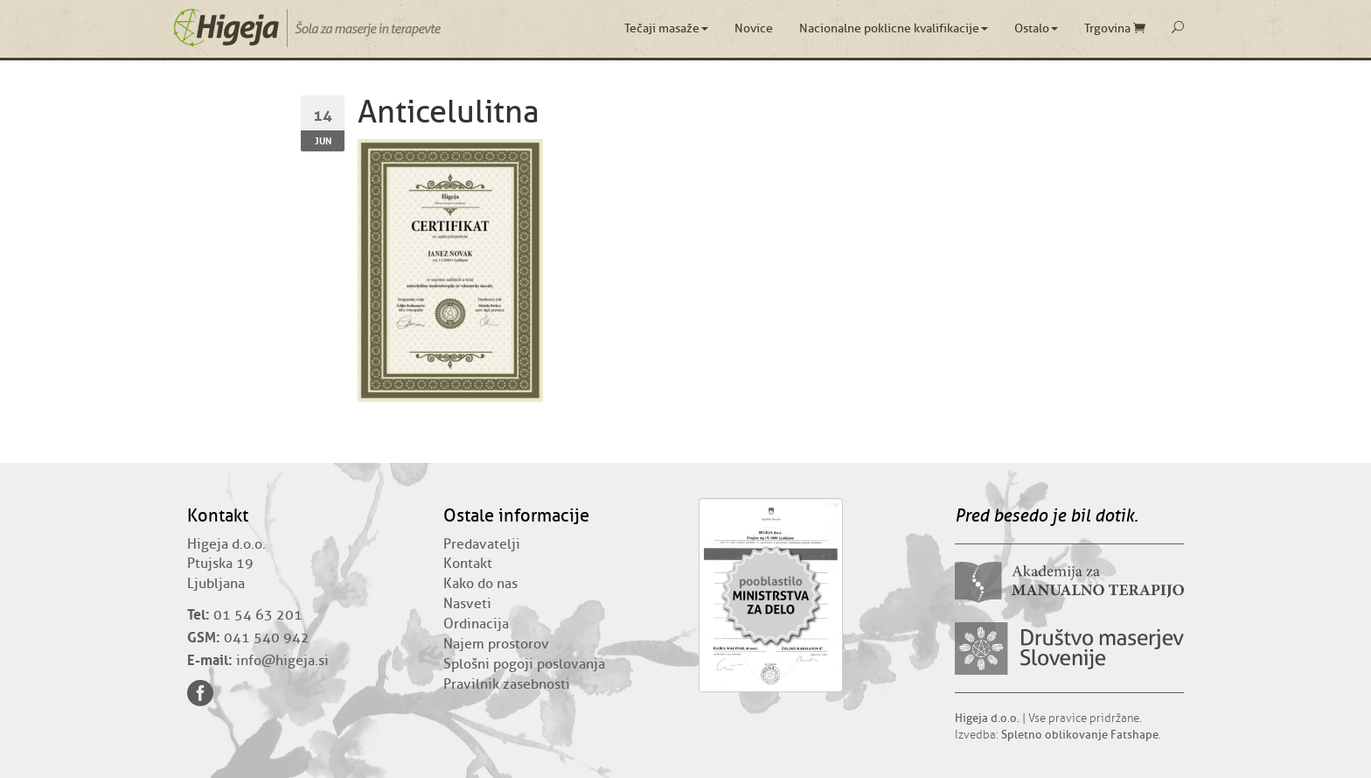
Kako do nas (480, 583)
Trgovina (1114, 28)
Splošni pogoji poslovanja (524, 664)
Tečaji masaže (666, 28)
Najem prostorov (496, 644)
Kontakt (467, 563)
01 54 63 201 (258, 615)
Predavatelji (481, 544)
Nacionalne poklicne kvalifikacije (893, 28)
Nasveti (467, 604)
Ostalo (1036, 28)
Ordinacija (476, 624)
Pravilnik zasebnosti (506, 684)
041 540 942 (267, 638)
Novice (753, 28)
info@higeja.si (282, 660)
